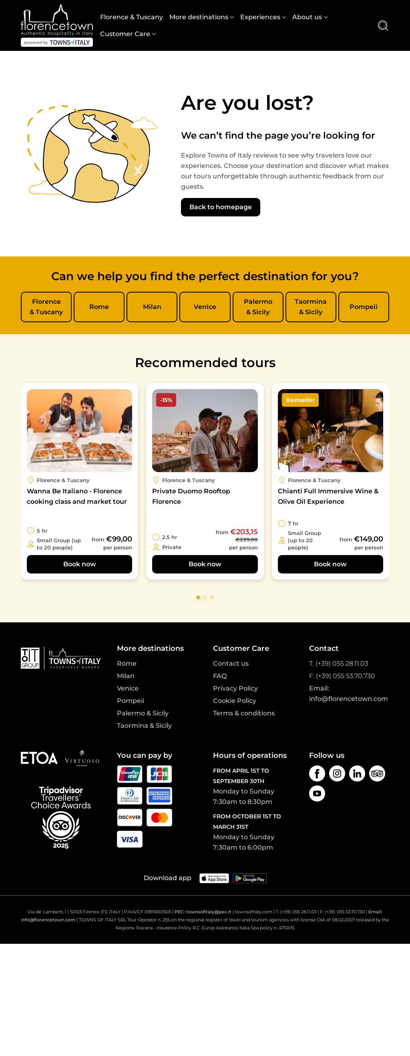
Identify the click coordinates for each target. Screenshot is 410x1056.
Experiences (260, 17)
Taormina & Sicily (311, 307)
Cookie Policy (234, 701)
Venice (205, 307)
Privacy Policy (235, 688)
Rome (99, 307)
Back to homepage (220, 207)
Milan (152, 307)
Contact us (231, 663)
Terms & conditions (244, 713)
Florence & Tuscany (131, 17)
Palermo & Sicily (258, 307)
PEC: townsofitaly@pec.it (203, 912)
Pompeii (364, 307)
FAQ (220, 676)
